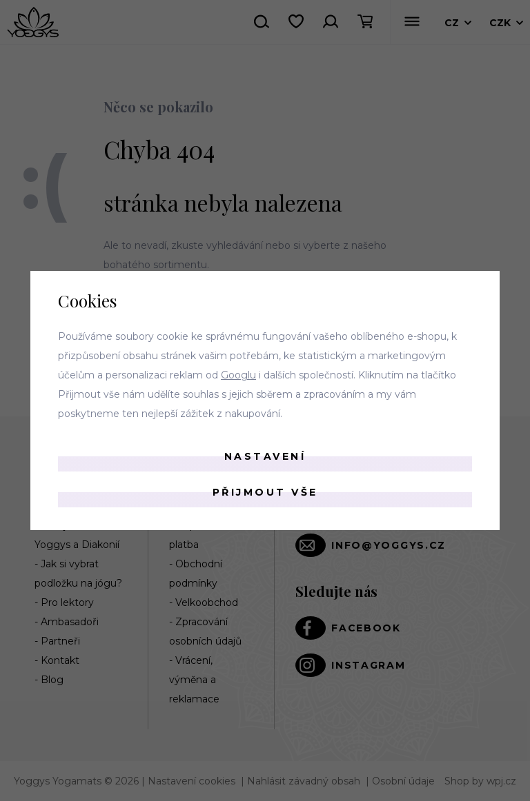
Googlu (238, 375)
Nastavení (265, 456)
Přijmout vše (265, 492)
